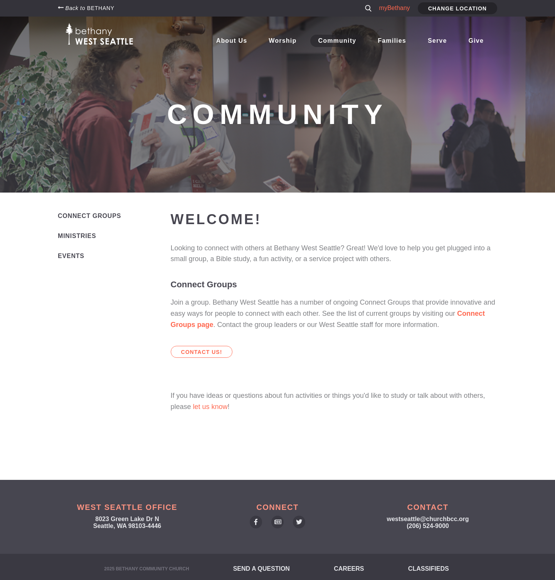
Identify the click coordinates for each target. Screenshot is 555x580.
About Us (235, 40)
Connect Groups (89, 216)
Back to (86, 8)
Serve (438, 40)
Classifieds (428, 568)
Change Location (457, 8)
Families (393, 40)
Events (71, 256)
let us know (210, 407)
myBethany (394, 8)
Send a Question (261, 568)
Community (339, 40)
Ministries (77, 236)
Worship (285, 40)
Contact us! (201, 352)
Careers (349, 568)
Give (476, 40)
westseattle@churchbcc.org (428, 519)
